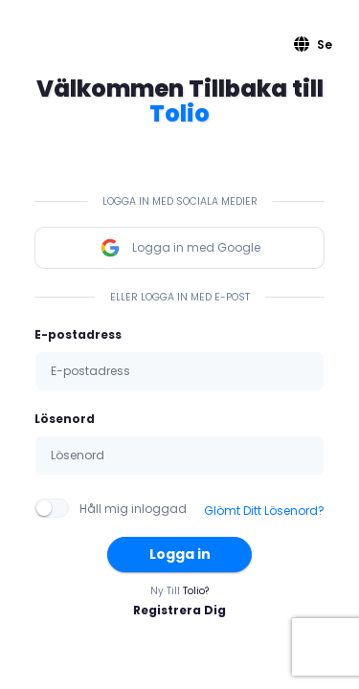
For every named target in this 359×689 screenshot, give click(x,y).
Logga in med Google (180, 247)
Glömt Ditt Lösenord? (264, 510)
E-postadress (78, 334)
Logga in (180, 554)
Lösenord (64, 419)
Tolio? (196, 591)
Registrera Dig (179, 610)
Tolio (179, 113)
